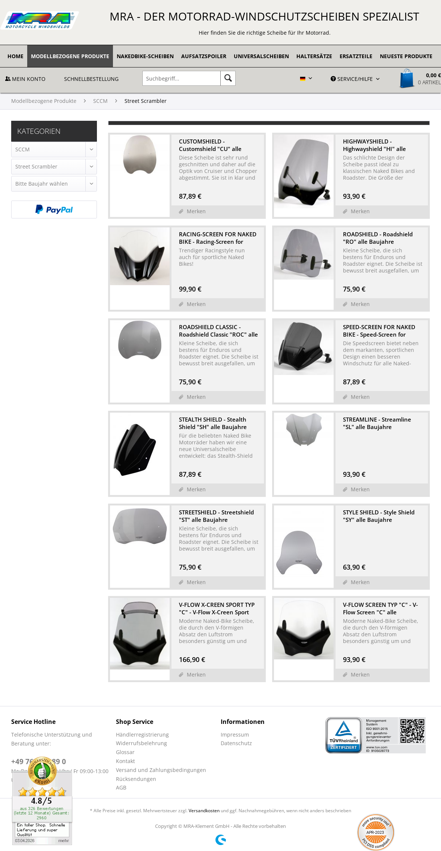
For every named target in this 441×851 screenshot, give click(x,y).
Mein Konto (25, 78)
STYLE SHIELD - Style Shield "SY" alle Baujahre (379, 515)
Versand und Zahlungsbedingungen (161, 769)
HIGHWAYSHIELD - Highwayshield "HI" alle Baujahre (374, 145)
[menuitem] (15, 56)
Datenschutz (236, 743)
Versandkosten (204, 810)
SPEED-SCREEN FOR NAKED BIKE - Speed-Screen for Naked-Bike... (379, 330)
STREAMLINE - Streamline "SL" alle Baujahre (377, 423)
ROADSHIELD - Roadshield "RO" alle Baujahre (378, 237)
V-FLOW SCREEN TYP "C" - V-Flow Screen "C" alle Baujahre (380, 608)
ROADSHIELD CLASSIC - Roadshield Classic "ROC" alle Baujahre (218, 330)
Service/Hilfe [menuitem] (352, 78)
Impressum (235, 734)
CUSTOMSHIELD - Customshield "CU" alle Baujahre (210, 145)
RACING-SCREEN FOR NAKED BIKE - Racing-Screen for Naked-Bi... (217, 237)
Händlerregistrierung (142, 734)
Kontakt (125, 761)
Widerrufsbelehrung (141, 743)
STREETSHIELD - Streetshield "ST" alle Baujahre (216, 515)
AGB (121, 787)
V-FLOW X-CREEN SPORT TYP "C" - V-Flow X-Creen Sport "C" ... (217, 608)
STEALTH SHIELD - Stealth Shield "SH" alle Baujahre (213, 423)
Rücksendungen (136, 778)
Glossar (125, 752)
